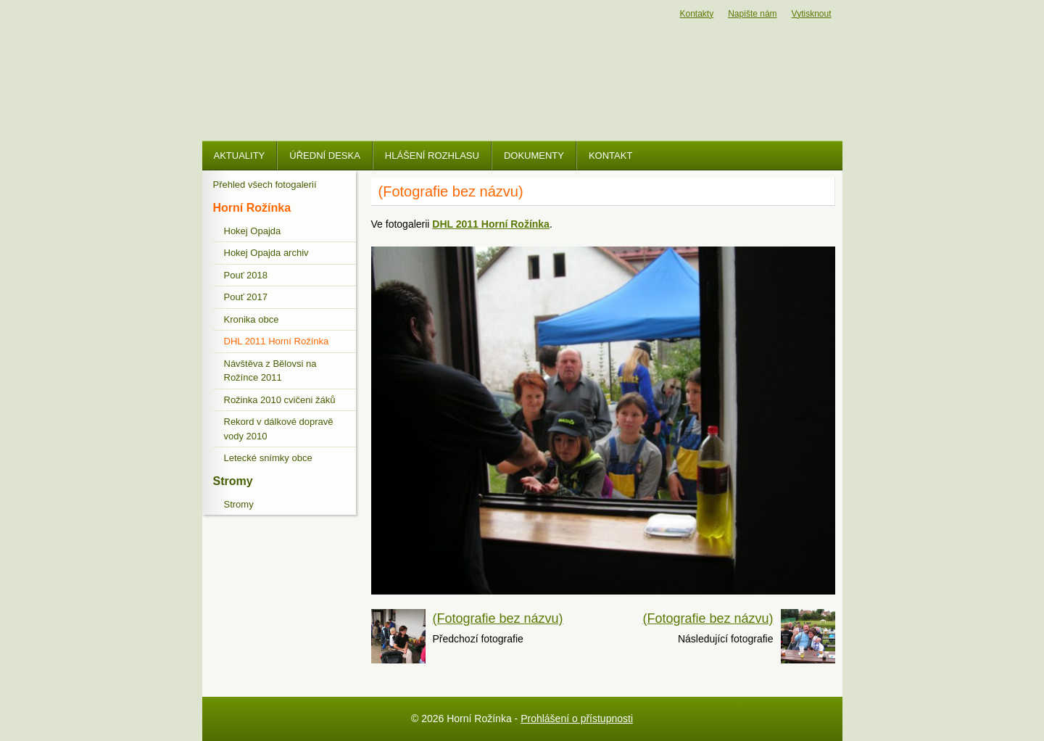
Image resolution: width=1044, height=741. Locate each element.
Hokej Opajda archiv (266, 252)
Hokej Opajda (252, 230)
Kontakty (697, 14)
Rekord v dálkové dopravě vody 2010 (279, 429)
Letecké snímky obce (268, 457)
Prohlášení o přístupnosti (577, 718)
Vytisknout (812, 14)
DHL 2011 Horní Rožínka (276, 341)
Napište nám (752, 14)
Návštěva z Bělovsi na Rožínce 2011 (270, 371)
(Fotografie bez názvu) (498, 618)
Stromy (233, 481)
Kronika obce (251, 319)
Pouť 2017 (246, 296)
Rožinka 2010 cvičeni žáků (280, 399)
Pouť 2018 (246, 275)
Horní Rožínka (252, 208)
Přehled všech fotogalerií (265, 184)
